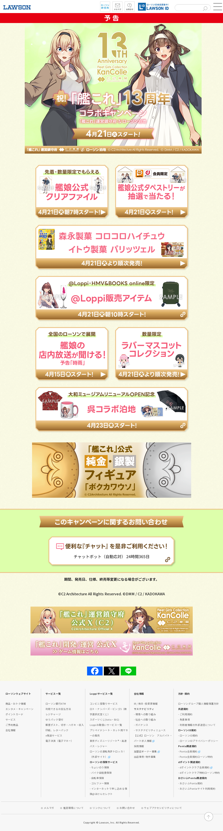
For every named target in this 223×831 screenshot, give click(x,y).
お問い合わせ (127, 808)
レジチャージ (53, 714)
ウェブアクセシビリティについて (163, 808)
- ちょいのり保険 (99, 767)
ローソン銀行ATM (56, 703)
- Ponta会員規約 (189, 751)
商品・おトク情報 (16, 703)
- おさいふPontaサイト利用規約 (196, 788)
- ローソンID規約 (188, 735)
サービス (11, 719)
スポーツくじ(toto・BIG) (105, 719)
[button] (217, 6)
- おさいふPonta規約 (190, 783)
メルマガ (49, 808)
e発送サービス (54, 735)
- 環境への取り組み (145, 714)
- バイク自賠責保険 (101, 772)
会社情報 (11, 730)
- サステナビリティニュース (150, 730)
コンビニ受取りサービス (104, 703)
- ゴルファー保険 (99, 783)
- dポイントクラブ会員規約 (195, 767)
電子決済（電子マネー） (60, 740)
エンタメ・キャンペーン (20, 709)
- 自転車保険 (97, 778)
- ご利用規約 (185, 714)
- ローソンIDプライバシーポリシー (198, 740)
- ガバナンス (141, 725)
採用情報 (139, 746)
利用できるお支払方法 (58, 709)
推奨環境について (73, 808)
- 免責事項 (184, 719)
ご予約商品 (12, 725)
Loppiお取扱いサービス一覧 (106, 725)
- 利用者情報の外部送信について (197, 725)
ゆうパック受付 (54, 719)
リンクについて (102, 808)
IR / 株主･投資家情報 (146, 703)
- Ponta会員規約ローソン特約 (195, 756)
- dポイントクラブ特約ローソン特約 (199, 772)
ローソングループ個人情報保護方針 (198, 703)
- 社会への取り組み (145, 719)
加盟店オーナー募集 (147, 751)
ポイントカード (14, 714)
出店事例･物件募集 (145, 756)
